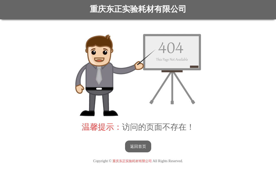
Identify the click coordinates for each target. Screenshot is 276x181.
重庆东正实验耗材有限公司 (138, 9)
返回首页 (138, 146)
